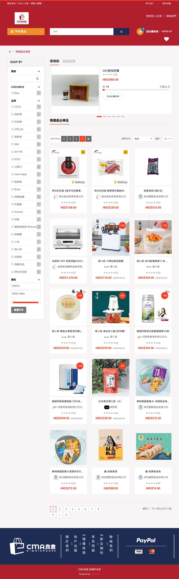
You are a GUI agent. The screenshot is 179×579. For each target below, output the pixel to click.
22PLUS (19, 129)
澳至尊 (18, 114)
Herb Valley (21, 174)
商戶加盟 (75, 543)
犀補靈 (18, 234)
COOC (18, 106)
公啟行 (18, 166)
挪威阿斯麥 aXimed (25, 226)
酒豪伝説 (19, 264)
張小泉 (18, 249)
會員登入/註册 (154, 16)
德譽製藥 (19, 196)
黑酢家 (18, 136)
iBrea (17, 189)
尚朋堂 (18, 256)
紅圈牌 (18, 204)
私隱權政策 (83, 544)
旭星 (17, 219)
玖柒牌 (18, 121)
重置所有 (19, 310)
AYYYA (18, 151)
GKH (17, 144)
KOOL (18, 159)
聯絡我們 (171, 16)
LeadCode (95, 574)
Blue (17, 93)
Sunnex (19, 211)
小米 (17, 241)
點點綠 (18, 181)
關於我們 (67, 543)
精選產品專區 (23, 51)
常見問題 (93, 543)
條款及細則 (101, 544)
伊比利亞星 (21, 271)
